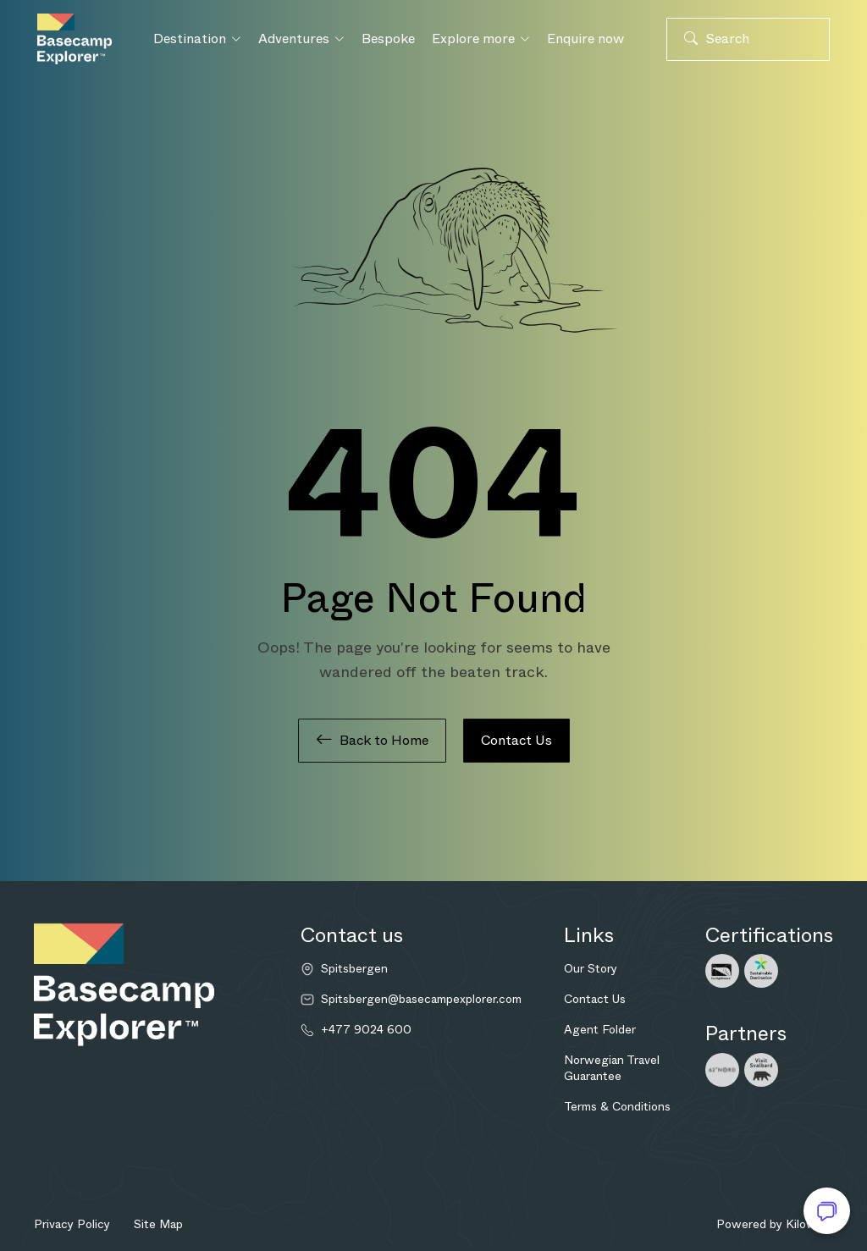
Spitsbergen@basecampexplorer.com (421, 999)
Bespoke (388, 38)
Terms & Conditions (617, 1106)
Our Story (590, 968)
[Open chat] (826, 1211)
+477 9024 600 (366, 1030)
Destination (197, 38)
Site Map (158, 1223)
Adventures (301, 38)
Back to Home (372, 740)
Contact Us (516, 740)
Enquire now (585, 38)
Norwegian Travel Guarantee (612, 1068)
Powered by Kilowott (774, 1223)
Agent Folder (600, 1029)
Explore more (481, 38)
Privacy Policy (72, 1223)
